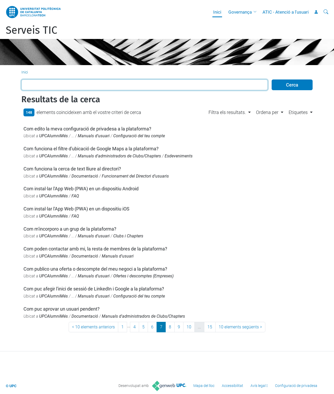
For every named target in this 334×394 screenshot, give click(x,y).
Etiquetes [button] (298, 112)
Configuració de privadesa (296, 386)
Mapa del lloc (203, 386)
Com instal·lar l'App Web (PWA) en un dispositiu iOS (76, 209)
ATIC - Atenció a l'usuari (286, 12)
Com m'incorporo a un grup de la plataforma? (69, 229)
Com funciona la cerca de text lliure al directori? (72, 169)
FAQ (75, 195)
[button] (256, 12)
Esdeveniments (179, 155)
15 (209, 326)
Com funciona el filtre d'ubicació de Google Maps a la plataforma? (91, 148)
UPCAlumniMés (53, 135)
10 (189, 326)
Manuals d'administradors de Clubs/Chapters (119, 155)
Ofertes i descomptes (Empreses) (143, 275)
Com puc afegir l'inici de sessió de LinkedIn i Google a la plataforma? (93, 289)
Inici (217, 12)
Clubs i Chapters (128, 235)
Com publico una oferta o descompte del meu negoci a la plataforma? (95, 269)
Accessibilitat (232, 386)
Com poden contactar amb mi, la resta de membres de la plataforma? (95, 249)
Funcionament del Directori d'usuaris (135, 176)
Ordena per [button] (267, 112)
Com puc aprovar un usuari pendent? (61, 309)
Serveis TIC (31, 30)
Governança (240, 12)
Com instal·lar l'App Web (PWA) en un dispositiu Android (81, 188)
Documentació (84, 176)
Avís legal (258, 386)
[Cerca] (326, 12)
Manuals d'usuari (94, 135)
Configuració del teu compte (139, 135)
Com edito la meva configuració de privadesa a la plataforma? (87, 129)
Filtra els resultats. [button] (227, 112)
